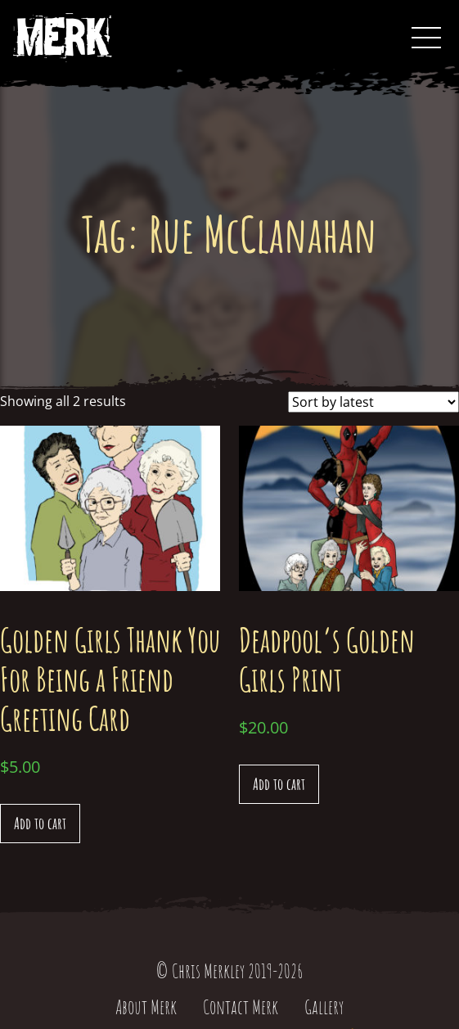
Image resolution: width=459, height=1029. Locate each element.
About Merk (146, 1007)
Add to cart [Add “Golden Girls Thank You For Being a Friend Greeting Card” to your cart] (40, 823)
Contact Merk (240, 1007)
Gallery (324, 1007)
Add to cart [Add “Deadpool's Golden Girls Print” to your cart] (279, 784)
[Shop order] (373, 402)
